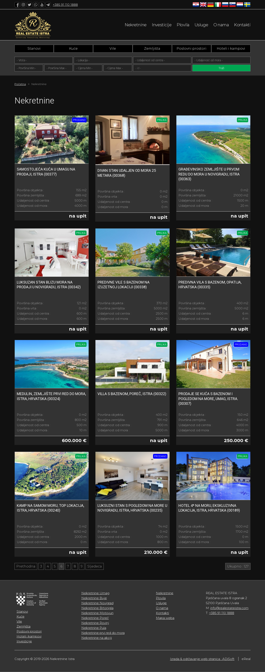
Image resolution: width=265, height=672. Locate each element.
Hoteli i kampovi (231, 48)
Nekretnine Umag (95, 593)
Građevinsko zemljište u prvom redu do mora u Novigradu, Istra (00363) (209, 174)
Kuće (73, 48)
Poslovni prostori (191, 48)
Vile (113, 48)
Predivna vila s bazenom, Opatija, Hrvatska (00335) (209, 284)
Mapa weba (165, 618)
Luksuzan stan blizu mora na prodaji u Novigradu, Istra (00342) (49, 284)
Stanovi (34, 48)
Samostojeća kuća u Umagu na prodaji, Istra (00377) (46, 171)
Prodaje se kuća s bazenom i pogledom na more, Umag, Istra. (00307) (208, 399)
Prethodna (25, 566)
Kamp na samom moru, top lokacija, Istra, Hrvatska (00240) (50, 507)
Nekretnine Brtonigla (97, 608)
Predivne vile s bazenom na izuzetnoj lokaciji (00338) (123, 284)
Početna (20, 84)
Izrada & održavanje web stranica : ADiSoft (202, 659)
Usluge (201, 24)
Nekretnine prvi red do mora (103, 633)
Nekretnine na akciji (96, 638)
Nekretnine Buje (94, 598)
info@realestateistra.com (229, 608)
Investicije (161, 24)
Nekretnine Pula (93, 628)
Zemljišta (152, 48)
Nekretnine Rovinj (95, 623)
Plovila (183, 24)
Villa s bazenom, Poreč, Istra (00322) (132, 394)
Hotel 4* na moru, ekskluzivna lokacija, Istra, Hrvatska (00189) (209, 507)
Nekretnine (136, 24)
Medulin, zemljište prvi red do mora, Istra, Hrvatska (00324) (51, 396)
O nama (221, 24)
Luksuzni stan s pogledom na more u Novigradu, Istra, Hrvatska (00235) (132, 507)
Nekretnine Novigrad (97, 603)
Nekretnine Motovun (97, 613)
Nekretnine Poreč (95, 618)
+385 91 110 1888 (65, 5)
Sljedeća (94, 566)
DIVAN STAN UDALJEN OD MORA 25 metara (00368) (127, 172)
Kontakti (242, 24)
